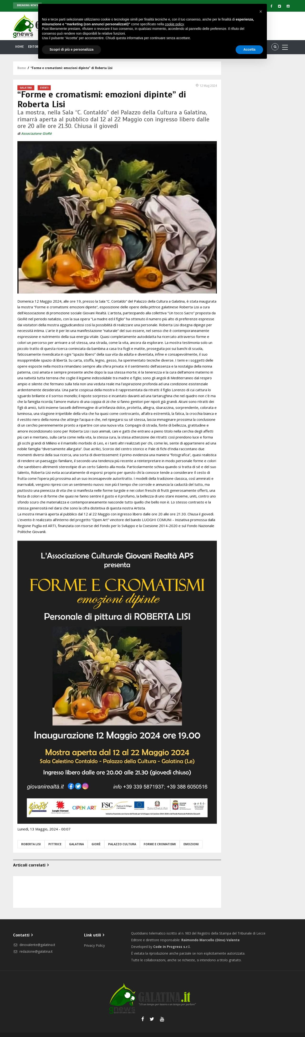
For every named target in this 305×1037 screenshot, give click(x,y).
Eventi (44, 87)
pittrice (54, 844)
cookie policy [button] (174, 24)
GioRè (96, 844)
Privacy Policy (94, 945)
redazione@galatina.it (33, 951)
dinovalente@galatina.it (34, 944)
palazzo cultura (122, 844)
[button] (260, 11)
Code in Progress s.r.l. (171, 946)
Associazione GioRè (36, 133)
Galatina (26, 87)
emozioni (191, 844)
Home (19, 47)
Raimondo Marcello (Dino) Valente (210, 940)
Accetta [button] (249, 49)
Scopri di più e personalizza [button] (71, 49)
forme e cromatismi (160, 844)
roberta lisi (31, 844)
